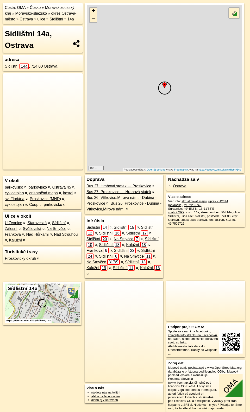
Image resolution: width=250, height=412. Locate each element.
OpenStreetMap (156, 169)
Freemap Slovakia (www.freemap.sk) (180, 380)
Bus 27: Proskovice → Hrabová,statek (119, 192)
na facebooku (201, 331)
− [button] (93, 18)
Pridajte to (227, 404)
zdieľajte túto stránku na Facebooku (192, 335)
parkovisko (14, 187)
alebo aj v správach (104, 400)
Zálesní (11, 229)
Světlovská (32, 229)
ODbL (221, 371)
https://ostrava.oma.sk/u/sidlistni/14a (220, 169)
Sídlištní (56, 19)
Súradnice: (175, 208)
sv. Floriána (15, 199)
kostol (68, 193)
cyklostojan (14, 193)
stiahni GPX (176, 212)
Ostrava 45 (61, 187)
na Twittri (174, 339)
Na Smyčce (56, 229)
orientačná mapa (43, 193)
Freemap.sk (181, 169)
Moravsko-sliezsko (31, 13)
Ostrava (26, 19)
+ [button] (93, 11)
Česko (35, 8)
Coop (33, 205)
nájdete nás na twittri (105, 392)
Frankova (13, 234)
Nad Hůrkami (37, 234)
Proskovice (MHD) (45, 199)
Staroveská (37, 223)
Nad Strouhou (66, 234)
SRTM (187, 404)
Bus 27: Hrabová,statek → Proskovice (119, 186)
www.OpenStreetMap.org (224, 367)
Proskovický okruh (20, 258)
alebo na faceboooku (105, 396)
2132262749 (192, 205)
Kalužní (15, 240)
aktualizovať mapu (193, 201)
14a (71, 19)
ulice (41, 19)
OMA (21, 8)
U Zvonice (13, 223)
